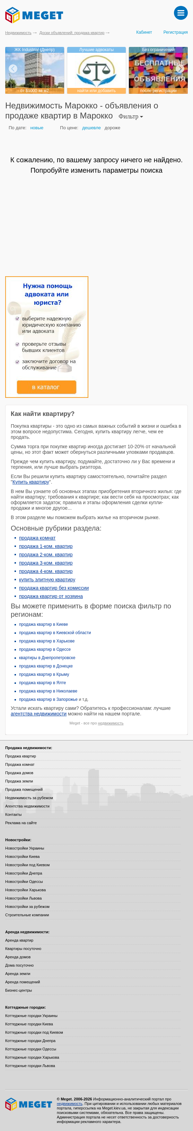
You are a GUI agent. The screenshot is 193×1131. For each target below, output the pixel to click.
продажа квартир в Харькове (46, 641)
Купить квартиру (30, 482)
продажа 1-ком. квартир (45, 546)
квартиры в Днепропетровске (47, 657)
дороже (112, 127)
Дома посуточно (19, 965)
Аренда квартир (19, 940)
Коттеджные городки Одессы (30, 1049)
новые (36, 127)
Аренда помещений (22, 982)
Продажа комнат (20, 764)
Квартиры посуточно (23, 948)
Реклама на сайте (21, 823)
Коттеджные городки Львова (30, 1066)
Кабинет (144, 32)
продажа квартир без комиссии (54, 588)
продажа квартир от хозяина (51, 596)
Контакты (13, 814)
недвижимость (111, 723)
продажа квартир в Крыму (44, 674)
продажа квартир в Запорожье (48, 699)
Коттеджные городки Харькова (32, 1057)
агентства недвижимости (39, 713)
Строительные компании (27, 915)
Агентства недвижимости (27, 806)
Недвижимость (18, 33)
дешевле (91, 127)
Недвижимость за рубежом (29, 798)
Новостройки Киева (22, 856)
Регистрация (176, 32)
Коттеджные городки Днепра (30, 1041)
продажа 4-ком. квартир (45, 571)
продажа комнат (37, 538)
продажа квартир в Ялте (42, 682)
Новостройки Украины (24, 848)
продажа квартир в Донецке (46, 666)
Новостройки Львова (23, 898)
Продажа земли (19, 781)
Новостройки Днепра (23, 873)
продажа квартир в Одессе (45, 649)
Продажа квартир (20, 756)
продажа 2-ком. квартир (45, 554)
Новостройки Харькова (25, 890)
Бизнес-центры (18, 990)
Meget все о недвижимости (29, 1104)
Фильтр (131, 116)
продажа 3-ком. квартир (45, 563)
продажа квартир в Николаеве (48, 691)
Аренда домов (17, 957)
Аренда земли (17, 974)
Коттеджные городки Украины (31, 1016)
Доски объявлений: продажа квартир (72, 33)
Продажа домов (19, 773)
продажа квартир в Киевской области (55, 632)
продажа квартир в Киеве (43, 624)
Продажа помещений (24, 789)
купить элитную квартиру (47, 579)
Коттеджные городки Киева (29, 1024)
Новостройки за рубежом (27, 906)
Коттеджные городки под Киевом (34, 1032)
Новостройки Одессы (24, 881)
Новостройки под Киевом (27, 865)
